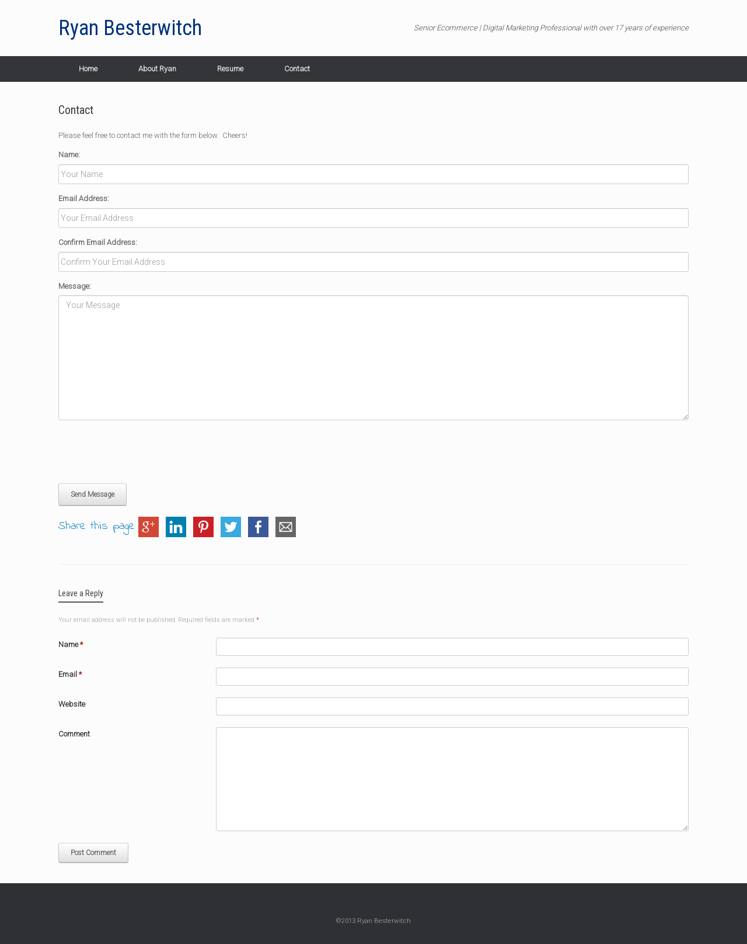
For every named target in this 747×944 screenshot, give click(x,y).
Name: (69, 154)
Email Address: (83, 198)
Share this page (96, 526)
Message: (74, 286)
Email (70, 674)
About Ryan (157, 68)
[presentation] (147, 452)
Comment (74, 733)
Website (71, 704)
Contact (297, 68)
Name (70, 644)
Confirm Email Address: (97, 242)
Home (88, 68)
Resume (230, 68)
